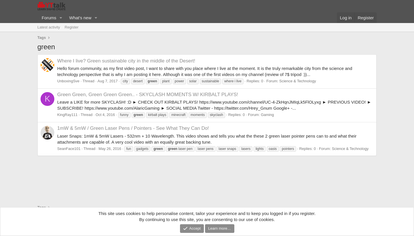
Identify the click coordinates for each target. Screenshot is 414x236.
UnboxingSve (68, 81)
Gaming (267, 115)
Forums (49, 17)
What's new (80, 17)
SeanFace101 (68, 148)
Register (71, 27)
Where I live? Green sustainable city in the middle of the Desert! (126, 61)
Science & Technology (297, 81)
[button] (61, 17)
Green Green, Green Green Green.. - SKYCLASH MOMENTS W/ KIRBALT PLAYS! (147, 94)
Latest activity (48, 27)
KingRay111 (67, 115)
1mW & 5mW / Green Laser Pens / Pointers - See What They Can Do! (133, 128)
